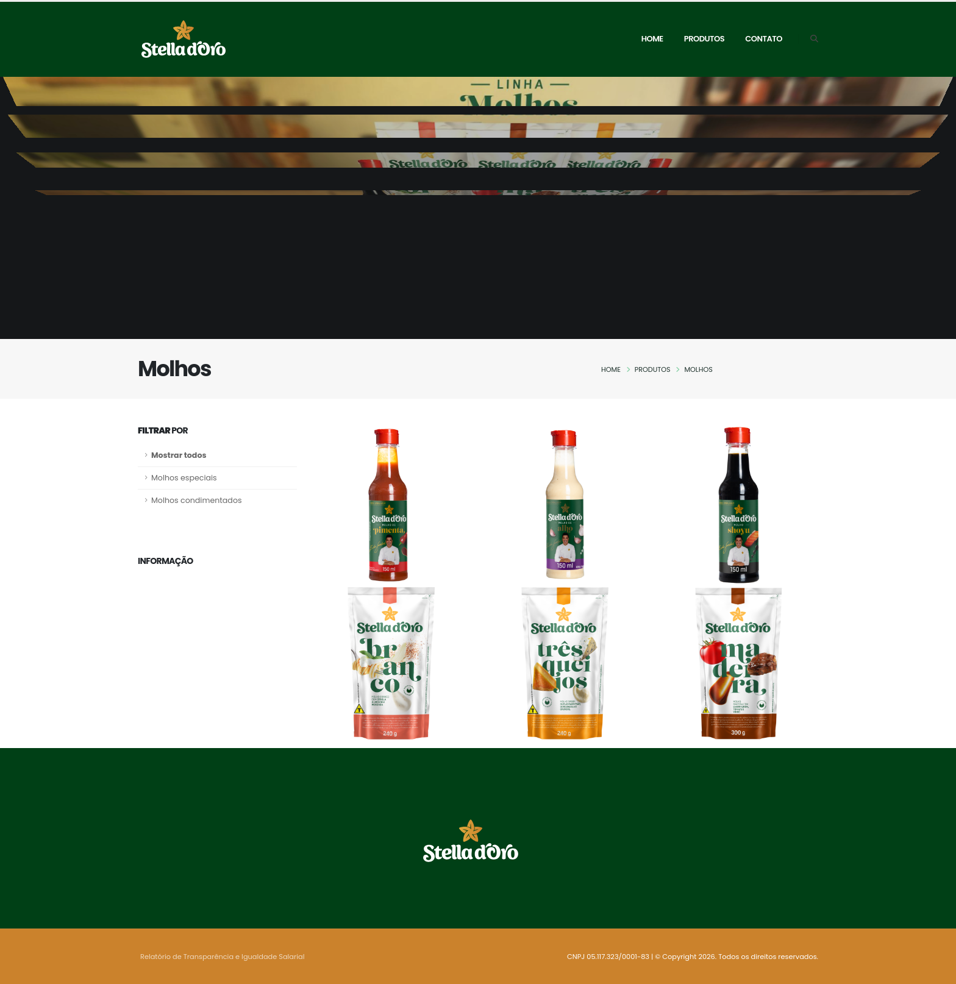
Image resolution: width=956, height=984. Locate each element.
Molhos (698, 369)
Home (652, 39)
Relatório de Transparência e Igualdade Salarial (222, 956)
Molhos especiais (184, 477)
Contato (763, 39)
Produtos (704, 39)
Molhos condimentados (196, 500)
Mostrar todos (178, 455)
